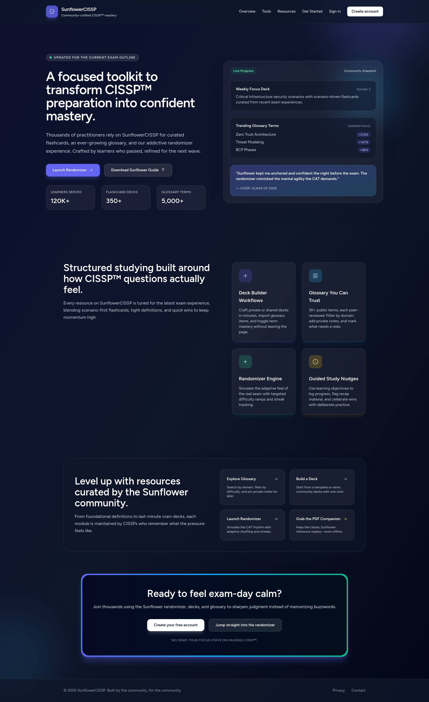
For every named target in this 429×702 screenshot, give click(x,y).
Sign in (335, 11)
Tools (266, 11)
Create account (365, 11)
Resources (287, 11)
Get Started (312, 11)
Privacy (339, 690)
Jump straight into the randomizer (245, 625)
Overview (247, 11)
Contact (359, 690)
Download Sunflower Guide (138, 170)
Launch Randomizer (73, 170)
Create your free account (176, 625)
